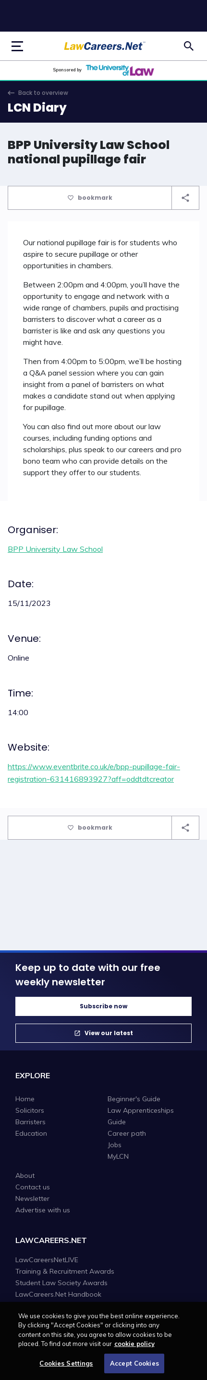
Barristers (30, 1122)
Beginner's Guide (134, 1099)
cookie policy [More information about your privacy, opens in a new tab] (134, 1347)
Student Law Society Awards (61, 1282)
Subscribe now (103, 1006)
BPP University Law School (55, 549)
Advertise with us (42, 1210)
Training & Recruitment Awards (64, 1271)
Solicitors (29, 1110)
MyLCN (118, 1156)
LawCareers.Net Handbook (58, 1294)
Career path (127, 1133)
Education (31, 1133)
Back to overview (43, 93)
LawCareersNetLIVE (46, 1259)
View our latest (109, 1033)
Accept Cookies (134, 1366)
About (25, 1175)
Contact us (32, 1187)
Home (25, 1099)
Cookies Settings (66, 1366)
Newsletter (32, 1198)
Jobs (115, 1144)
